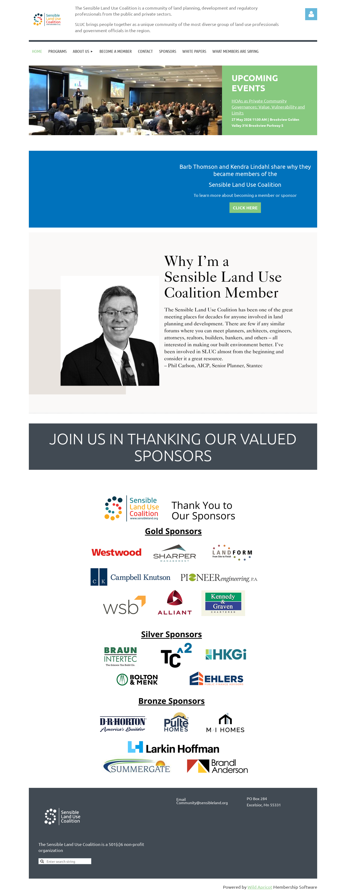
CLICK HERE (245, 207)
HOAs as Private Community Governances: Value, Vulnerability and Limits (268, 106)
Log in (311, 14)
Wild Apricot (259, 886)
